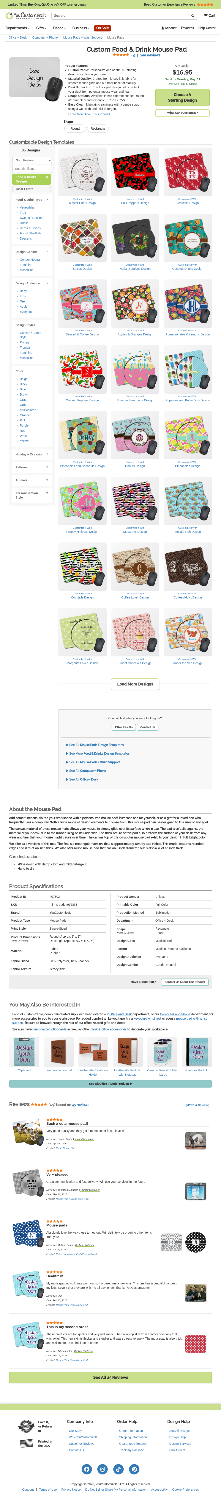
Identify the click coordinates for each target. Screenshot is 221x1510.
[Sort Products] (32, 160)
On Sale (102, 28)
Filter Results (124, 727)
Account (169, 28)
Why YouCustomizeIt (83, 1437)
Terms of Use (48, 1489)
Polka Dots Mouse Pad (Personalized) (76, 1254)
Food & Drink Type (29, 199)
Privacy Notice (71, 1489)
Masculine (26, 270)
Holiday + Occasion (30, 454)
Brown (24, 394)
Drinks (24, 223)
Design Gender (26, 252)
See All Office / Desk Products (110, 1083)
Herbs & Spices (30, 228)
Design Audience (28, 283)
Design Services (180, 1443)
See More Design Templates (97, 753)
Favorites (187, 28)
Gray (23, 399)
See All (93, 762)
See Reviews (136, 55)
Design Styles (25, 325)
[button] (207, 16)
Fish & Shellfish (30, 233)
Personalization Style (27, 495)
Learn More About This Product (89, 114)
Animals (21, 480)
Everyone (26, 311)
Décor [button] (59, 28)
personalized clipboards (49, 1029)
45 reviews (80, 1105)
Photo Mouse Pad (65, 1148)
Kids (23, 296)
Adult (23, 306)
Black (23, 384)
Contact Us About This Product (184, 982)
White (24, 436)
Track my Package (131, 1450)
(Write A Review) (197, 1105)
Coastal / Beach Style (30, 335)
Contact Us (147, 727)
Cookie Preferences (185, 1489)
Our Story (75, 1430)
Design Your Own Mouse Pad (72, 1305)
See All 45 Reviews (110, 1377)
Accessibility (159, 1489)
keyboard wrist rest (147, 1018)
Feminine (26, 264)
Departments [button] (18, 28)
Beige (24, 379)
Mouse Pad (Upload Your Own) (72, 1199)
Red (22, 430)
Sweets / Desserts (32, 218)
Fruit (23, 212)
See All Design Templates (95, 745)
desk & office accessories (108, 1029)
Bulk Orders (177, 1450)
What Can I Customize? (182, 112)
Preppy (24, 342)
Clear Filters (24, 189)
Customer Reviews (81, 1443)
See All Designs (180, 1430)
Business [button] (81, 28)
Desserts (26, 238)
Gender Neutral (30, 259)
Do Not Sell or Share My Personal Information (116, 1489)
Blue (23, 389)
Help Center (206, 28)
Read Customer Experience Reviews (178, 4)
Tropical (25, 347)
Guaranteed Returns (133, 1443)
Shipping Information (133, 1437)
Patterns (22, 467)
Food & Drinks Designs (32, 179)
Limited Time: (47, 4)
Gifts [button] (41, 28)
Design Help (177, 1437)
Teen (23, 301)
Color (20, 371)
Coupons (28, 1489)
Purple (24, 425)
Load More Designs (135, 684)
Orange (25, 415)
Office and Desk (120, 1014)
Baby (23, 291)
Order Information (131, 1430)
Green (24, 405)
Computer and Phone (175, 1014)
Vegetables (27, 207)
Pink (23, 420)
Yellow (24, 441)
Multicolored (28, 410)
